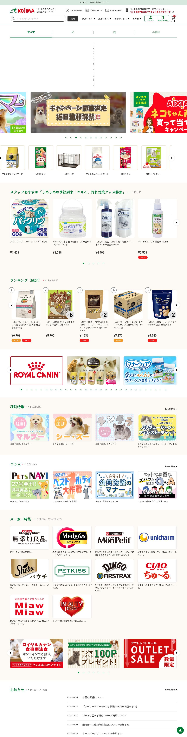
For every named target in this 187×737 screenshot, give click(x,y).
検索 (73, 18)
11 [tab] (115, 100)
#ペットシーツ (136, 42)
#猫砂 (120, 42)
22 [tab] (125, 352)
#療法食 (87, 48)
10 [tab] (110, 100)
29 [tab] (160, 352)
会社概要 (173, 717)
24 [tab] (135, 352)
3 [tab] (76, 100)
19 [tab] (110, 352)
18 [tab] (106, 352)
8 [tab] (101, 100)
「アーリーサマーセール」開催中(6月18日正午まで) (109, 668)
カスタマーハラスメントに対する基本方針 (104, 717)
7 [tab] (96, 100)
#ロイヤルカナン (86, 42)
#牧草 (100, 48)
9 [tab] (106, 100)
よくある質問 (76, 10)
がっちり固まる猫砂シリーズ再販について (104, 678)
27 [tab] (150, 352)
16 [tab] (96, 352)
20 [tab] (115, 352)
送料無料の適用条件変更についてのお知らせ (105, 687)
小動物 (156, 32)
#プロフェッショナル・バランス (57, 42)
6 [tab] (91, 100)
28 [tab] (155, 352)
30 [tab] (165, 352)
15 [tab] (91, 352)
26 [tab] (145, 352)
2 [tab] (71, 100)
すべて (31, 32)
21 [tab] (120, 352)
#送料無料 (155, 42)
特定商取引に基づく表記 (156, 717)
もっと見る (170, 371)
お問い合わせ (116, 10)
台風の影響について (92, 660)
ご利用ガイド (96, 10)
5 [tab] (86, 100)
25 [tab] (140, 352)
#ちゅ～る (105, 42)
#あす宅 (31, 42)
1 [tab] (66, 100)
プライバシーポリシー (134, 717)
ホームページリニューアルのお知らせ (102, 696)
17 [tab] (101, 352)
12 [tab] (120, 100)
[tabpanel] (93, 75)
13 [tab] (81, 352)
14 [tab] (86, 352)
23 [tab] (130, 352)
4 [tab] (81, 100)
